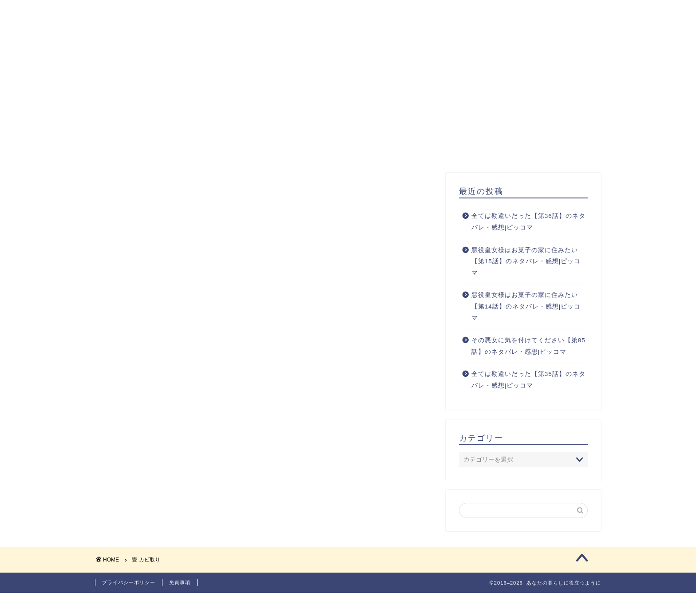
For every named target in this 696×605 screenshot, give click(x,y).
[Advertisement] (348, 105)
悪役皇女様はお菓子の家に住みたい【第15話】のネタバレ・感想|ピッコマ (526, 269)
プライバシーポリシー (128, 594)
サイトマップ (508, 14)
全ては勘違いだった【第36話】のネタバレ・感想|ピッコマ (528, 230)
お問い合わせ (573, 14)
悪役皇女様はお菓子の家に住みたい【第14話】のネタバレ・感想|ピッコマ (526, 314)
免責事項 (179, 594)
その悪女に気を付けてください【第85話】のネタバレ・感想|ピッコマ (528, 354)
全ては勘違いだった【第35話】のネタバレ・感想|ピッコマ (528, 388)
